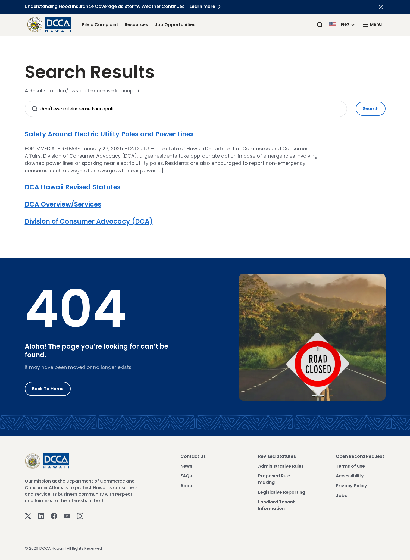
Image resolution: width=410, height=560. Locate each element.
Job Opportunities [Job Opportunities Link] (175, 24)
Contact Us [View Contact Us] (193, 456)
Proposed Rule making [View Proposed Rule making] (274, 479)
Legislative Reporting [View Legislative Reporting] (281, 492)
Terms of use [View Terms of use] (350, 466)
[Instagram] (80, 516)
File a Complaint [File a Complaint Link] (100, 24)
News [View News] (186, 466)
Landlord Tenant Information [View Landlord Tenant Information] (276, 505)
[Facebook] (54, 516)
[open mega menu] (372, 24)
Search (370, 108)
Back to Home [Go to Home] (48, 389)
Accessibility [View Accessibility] (350, 476)
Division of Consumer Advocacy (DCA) (89, 221)
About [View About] (187, 486)
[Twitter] (28, 516)
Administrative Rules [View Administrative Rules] (281, 466)
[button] (342, 24)
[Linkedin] (41, 516)
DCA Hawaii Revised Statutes (73, 187)
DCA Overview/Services (63, 204)
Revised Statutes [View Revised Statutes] (277, 456)
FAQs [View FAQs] (186, 476)
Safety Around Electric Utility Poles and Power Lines (109, 134)
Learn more (206, 6)
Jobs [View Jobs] (341, 495)
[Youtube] (67, 516)
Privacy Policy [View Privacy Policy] (351, 486)
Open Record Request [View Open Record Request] (360, 456)
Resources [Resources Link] (136, 24)
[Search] (320, 24)
